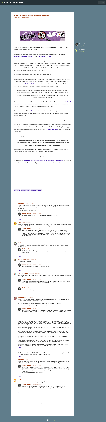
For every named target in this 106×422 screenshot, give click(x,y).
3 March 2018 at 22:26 (36, 287)
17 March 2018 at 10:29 (27, 379)
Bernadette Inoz (25, 190)
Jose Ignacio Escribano (24, 273)
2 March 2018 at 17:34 (29, 203)
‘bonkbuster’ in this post (52, 129)
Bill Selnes (21, 297)
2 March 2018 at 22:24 (31, 259)
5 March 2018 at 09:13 (29, 350)
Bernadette (17, 190)
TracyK (20, 222)
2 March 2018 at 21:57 (26, 243)
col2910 (20, 379)
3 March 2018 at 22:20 (36, 279)
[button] (14, 21)
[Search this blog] (97, 2)
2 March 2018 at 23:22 (35, 273)
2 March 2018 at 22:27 (36, 228)
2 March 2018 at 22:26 (36, 213)
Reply (19, 219)
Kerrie (19, 243)
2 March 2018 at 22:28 (36, 248)
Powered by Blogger (53, 420)
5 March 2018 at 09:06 (29, 319)
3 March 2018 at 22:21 (36, 308)
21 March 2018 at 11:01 (36, 384)
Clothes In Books (13, 2)
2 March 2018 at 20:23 (26, 222)
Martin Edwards (22, 259)
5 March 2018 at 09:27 (29, 359)
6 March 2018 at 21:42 (36, 365)
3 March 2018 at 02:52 (28, 297)
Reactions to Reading (36, 190)
